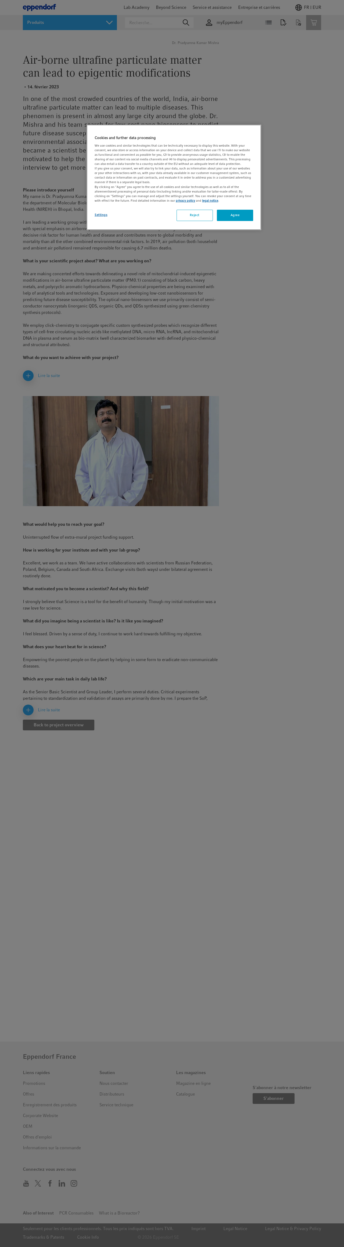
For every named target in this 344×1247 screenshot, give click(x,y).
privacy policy (185, 200)
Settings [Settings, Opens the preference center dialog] (101, 215)
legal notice (210, 200)
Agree (235, 215)
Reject (194, 215)
